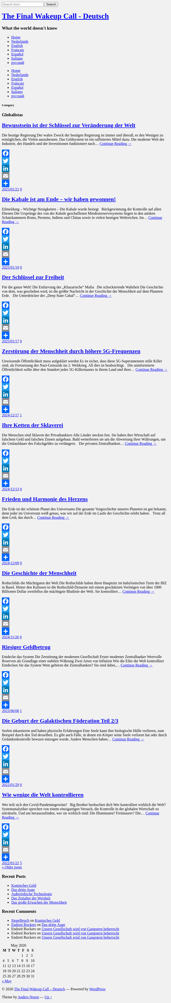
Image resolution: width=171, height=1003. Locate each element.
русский (17, 63)
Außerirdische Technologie (31, 894)
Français (17, 50)
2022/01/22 (10, 863)
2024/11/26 (10, 637)
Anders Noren (28, 997)
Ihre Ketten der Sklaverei (32, 425)
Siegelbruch (20, 920)
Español (17, 54)
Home (15, 37)
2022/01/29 (10, 785)
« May (7, 981)
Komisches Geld (23, 885)
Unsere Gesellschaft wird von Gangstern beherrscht (80, 929)
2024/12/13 (10, 489)
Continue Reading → (116, 144)
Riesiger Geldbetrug (26, 647)
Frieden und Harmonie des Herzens (45, 499)
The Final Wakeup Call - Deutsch (55, 16)
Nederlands (19, 41)
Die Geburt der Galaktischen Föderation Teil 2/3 (60, 721)
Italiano (17, 58)
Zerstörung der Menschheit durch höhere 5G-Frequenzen (71, 351)
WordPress (97, 989)
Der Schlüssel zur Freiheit (33, 277)
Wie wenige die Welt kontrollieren (43, 795)
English (17, 46)
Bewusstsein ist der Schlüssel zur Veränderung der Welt (68, 125)
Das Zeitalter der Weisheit (31, 898)
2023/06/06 (10, 711)
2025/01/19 (10, 267)
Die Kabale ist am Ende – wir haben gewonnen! (59, 199)
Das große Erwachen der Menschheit (39, 902)
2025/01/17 (10, 341)
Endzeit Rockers (23, 925)
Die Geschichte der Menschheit (39, 573)
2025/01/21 (10, 189)
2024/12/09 (10, 563)
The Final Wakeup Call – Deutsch (39, 989)
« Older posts (12, 867)
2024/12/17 (10, 415)
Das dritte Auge (23, 890)
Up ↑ (48, 997)
